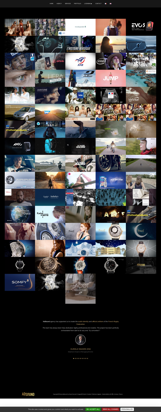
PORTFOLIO (77, 3)
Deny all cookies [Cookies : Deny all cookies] (110, 409)
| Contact (89, 394)
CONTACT (98, 3)
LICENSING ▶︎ (88, 3)
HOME (51, 3)
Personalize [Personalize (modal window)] (127, 409)
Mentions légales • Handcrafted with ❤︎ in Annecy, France (107, 394)
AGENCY (59, 3)
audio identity (83, 321)
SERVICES (68, 3)
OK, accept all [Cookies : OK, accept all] (93, 409)
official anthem (97, 321)
